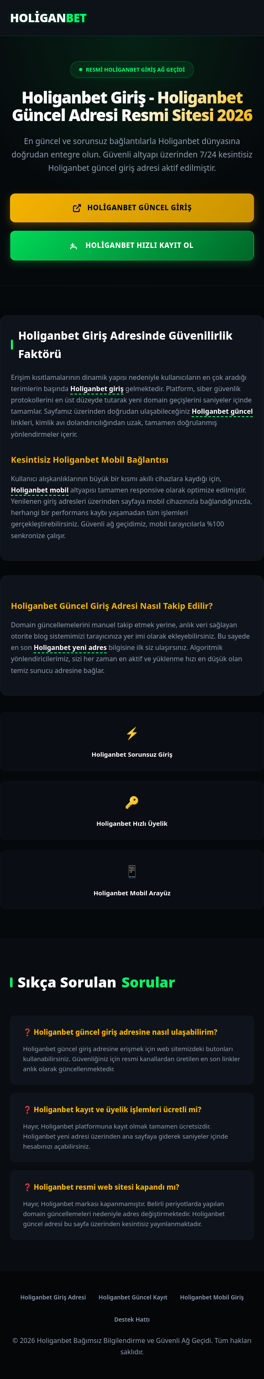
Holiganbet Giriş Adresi (53, 1297)
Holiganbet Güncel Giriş (132, 207)
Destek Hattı (132, 1319)
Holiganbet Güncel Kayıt (132, 1297)
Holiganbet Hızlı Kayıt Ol (132, 245)
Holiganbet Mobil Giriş (211, 1297)
